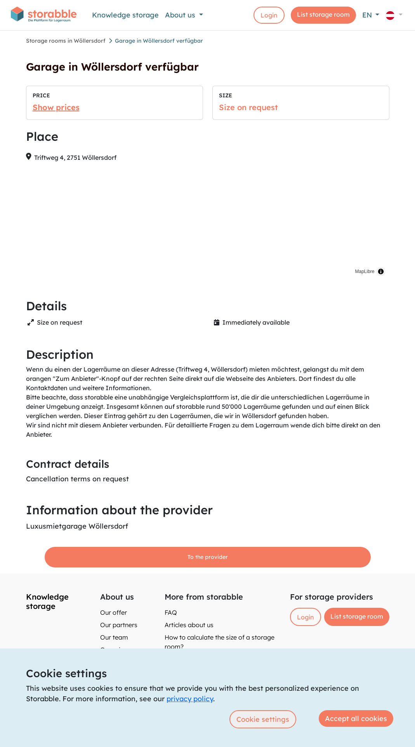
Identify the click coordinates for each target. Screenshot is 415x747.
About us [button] (181, 14)
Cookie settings (262, 719)
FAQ (171, 612)
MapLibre (364, 271)
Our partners (118, 625)
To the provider (208, 556)
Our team (114, 637)
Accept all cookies (356, 718)
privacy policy (190, 698)
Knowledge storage (125, 14)
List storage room (323, 14)
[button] (394, 15)
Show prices (56, 107)
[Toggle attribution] (380, 271)
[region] (207, 224)
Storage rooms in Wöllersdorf (66, 40)
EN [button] (368, 14)
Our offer (113, 612)
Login (269, 15)
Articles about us (189, 625)
